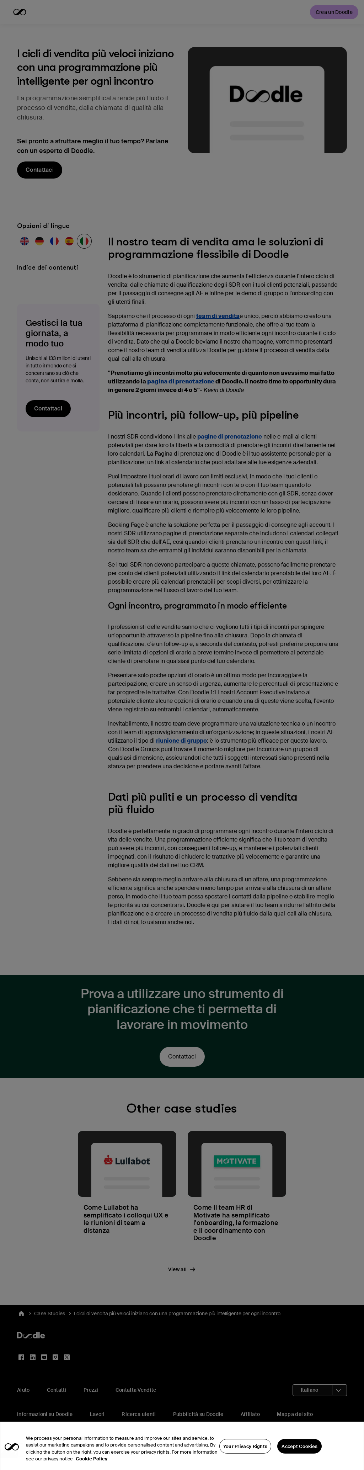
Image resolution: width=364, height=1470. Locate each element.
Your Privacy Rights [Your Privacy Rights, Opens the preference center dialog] (245, 1453)
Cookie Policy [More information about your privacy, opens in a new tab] (91, 1466)
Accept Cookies (299, 1453)
